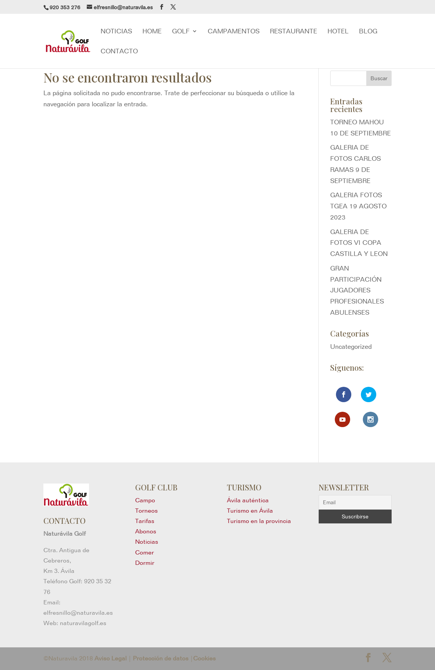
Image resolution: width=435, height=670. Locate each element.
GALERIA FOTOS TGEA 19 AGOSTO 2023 (358, 206)
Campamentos (234, 31)
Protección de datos (161, 658)
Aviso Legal (110, 658)
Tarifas (144, 521)
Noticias (146, 541)
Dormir (144, 562)
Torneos (146, 510)
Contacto (119, 51)
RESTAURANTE (293, 31)
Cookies (204, 658)
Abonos (145, 531)
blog (368, 31)
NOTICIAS (116, 31)
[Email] (355, 502)
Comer (144, 552)
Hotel (338, 31)
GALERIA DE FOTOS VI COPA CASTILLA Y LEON (359, 243)
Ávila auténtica (248, 500)
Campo (145, 500)
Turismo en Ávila (250, 510)
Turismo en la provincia (259, 521)
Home (152, 31)
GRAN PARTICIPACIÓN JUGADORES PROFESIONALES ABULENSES (357, 290)
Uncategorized (351, 346)
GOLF (181, 31)
